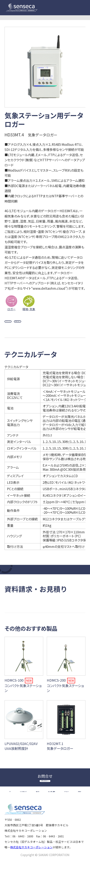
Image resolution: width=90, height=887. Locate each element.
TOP (13, 808)
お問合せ (75, 815)
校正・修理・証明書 (22, 815)
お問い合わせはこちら (45, 793)
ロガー (11, 309)
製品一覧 (73, 808)
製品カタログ (43, 324)
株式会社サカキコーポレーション (31, 872)
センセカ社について (42, 808)
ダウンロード (53, 815)
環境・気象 (28, 309)
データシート (16, 324)
